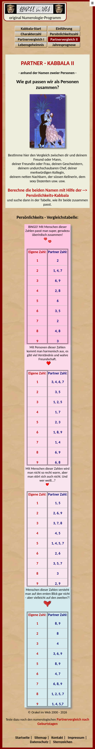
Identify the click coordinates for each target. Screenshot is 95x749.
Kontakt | (58, 737)
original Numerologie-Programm (35, 12)
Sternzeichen (62, 742)
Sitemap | (41, 737)
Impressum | (77, 737)
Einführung (64, 28)
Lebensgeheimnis (31, 45)
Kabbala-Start (31, 28)
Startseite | (23, 737)
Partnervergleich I (31, 39)
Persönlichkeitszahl (64, 34)
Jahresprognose (64, 45)
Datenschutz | (40, 742)
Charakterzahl (31, 34)
